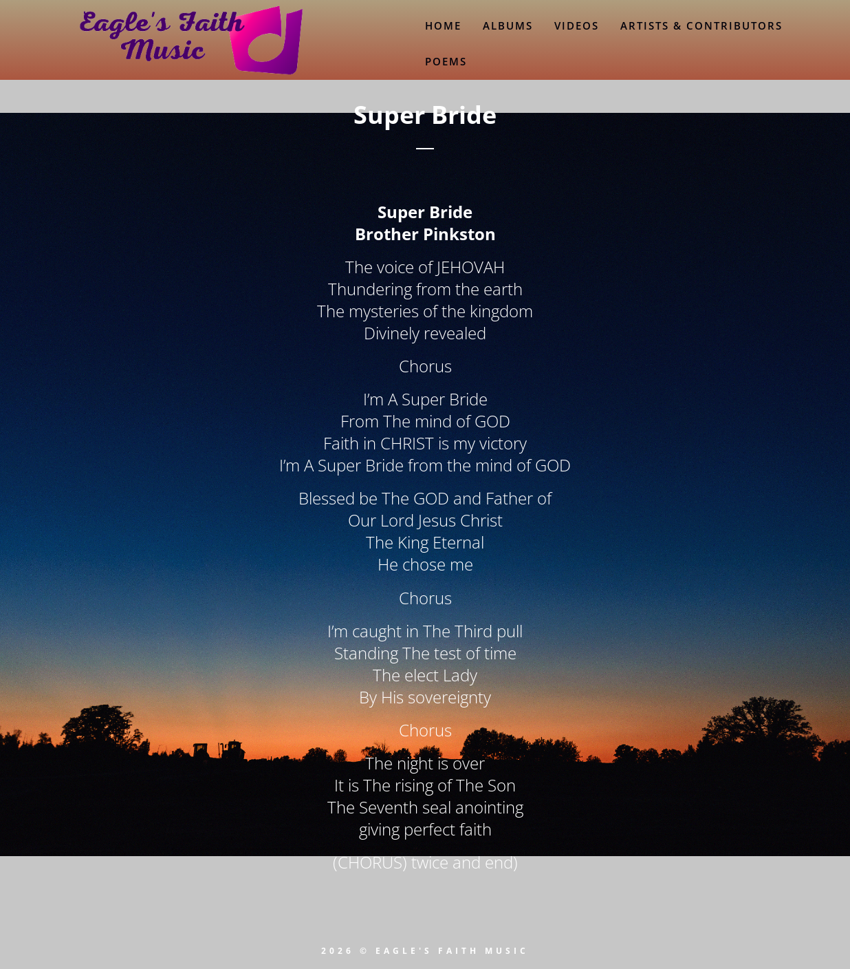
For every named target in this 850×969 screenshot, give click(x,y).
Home (443, 25)
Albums (508, 25)
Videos (576, 25)
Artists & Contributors (701, 25)
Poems (446, 61)
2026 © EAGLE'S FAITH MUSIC (425, 951)
